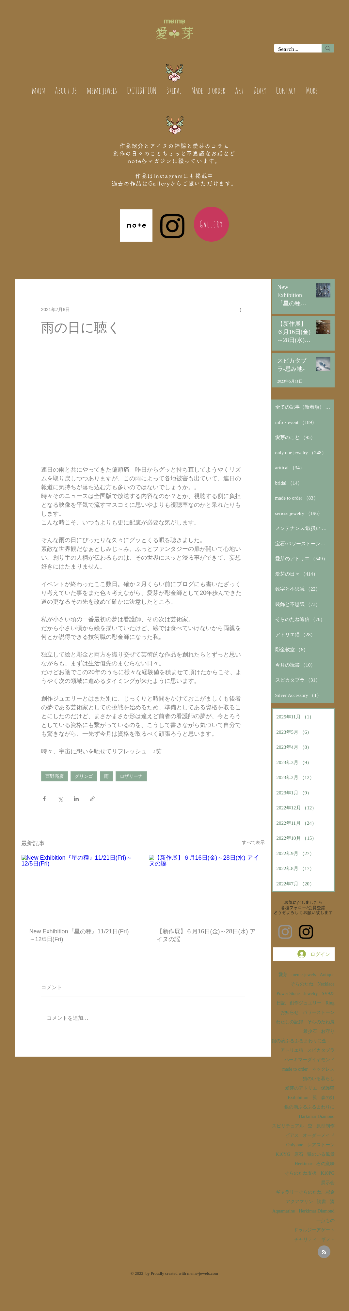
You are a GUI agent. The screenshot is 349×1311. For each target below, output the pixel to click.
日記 (281, 1003)
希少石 (310, 1031)
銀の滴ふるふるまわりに (309, 1107)
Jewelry (311, 993)
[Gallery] (211, 224)
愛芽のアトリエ (301, 1088)
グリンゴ (84, 776)
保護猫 (328, 1088)
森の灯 (328, 1097)
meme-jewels (304, 974)
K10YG (283, 1154)
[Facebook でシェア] (44, 799)
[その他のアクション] (241, 309)
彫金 (330, 1192)
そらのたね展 (321, 1021)
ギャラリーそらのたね (299, 1192)
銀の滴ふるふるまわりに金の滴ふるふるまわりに (303, 1040)
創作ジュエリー (306, 1003)
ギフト (328, 1239)
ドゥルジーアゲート (314, 1230)
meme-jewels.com (202, 1273)
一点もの (325, 1220)
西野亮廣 (54, 776)
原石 (298, 1154)
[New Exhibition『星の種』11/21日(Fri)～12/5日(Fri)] (79, 887)
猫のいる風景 (321, 1154)
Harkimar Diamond (316, 1116)
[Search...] (293, 49)
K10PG (327, 1173)
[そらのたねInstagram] (306, 932)
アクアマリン (299, 1201)
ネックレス (323, 1069)
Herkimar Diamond (316, 1211)
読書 (321, 1201)
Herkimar (303, 1163)
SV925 (328, 993)
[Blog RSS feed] (324, 1252)
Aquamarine (283, 1211)
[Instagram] (172, 225)
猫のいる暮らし (319, 1078)
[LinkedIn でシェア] (76, 799)
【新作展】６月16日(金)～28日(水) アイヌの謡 (206, 935)
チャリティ (305, 1239)
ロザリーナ (131, 776)
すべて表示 (253, 842)
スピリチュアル (288, 1125)
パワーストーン (319, 1012)
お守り (328, 1031)
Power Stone (288, 993)
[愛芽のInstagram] (285, 932)
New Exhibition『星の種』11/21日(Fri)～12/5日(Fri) (79, 935)
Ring (329, 1003)
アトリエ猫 (291, 1050)
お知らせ (289, 1012)
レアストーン (321, 1144)
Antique (327, 974)
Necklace (325, 984)
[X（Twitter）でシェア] (60, 799)
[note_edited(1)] (136, 225)
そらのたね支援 (301, 1173)
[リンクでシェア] (92, 799)
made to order (295, 1069)
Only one (294, 1144)
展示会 (328, 1182)
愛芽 (283, 974)
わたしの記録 (289, 1021)
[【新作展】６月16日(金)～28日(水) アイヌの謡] (206, 887)
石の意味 (325, 1163)
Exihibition (298, 1097)
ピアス (292, 1135)
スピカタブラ (321, 1050)
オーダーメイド (319, 1135)
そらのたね (302, 984)
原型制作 (325, 1125)
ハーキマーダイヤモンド (309, 1059)
